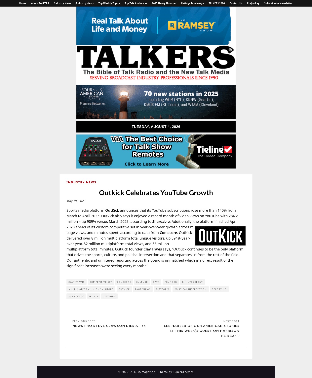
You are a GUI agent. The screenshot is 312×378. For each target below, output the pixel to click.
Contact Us (235, 3)
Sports (93, 296)
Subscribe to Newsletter (278, 3)
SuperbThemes (183, 372)
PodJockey (253, 3)
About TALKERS (40, 3)
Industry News (62, 3)
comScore (124, 282)
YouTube (109, 296)
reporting (219, 289)
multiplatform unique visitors (90, 289)
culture (142, 282)
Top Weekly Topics (109, 3)
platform (162, 289)
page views (143, 289)
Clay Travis (76, 282)
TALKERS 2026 (217, 3)
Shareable (76, 296)
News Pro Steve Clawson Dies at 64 (109, 325)
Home (22, 3)
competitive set (101, 282)
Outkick (124, 289)
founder (171, 282)
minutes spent (192, 282)
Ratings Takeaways (192, 3)
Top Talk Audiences (136, 3)
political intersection (191, 289)
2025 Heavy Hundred (164, 3)
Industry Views (85, 3)
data (156, 282)
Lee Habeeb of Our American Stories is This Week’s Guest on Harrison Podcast (202, 331)
